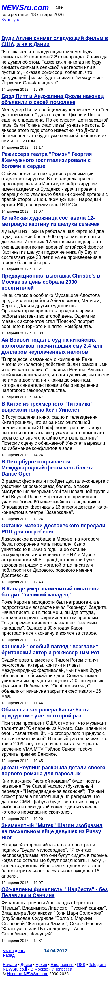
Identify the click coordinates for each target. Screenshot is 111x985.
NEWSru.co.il (15, 969)
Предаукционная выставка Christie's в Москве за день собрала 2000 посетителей (50, 282)
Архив (41, 964)
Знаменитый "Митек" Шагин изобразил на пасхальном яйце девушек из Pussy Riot (52, 831)
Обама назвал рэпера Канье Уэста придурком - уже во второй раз (45, 713)
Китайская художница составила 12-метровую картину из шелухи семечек (50, 221)
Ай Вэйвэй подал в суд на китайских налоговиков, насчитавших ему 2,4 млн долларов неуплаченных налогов (52, 346)
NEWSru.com (25, 7)
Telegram (97, 964)
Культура (11, 19)
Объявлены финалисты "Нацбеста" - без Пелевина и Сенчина (54, 892)
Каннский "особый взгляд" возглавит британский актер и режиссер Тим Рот (50, 650)
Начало (10, 964)
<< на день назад (14, 953)
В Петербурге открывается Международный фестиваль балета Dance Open (47, 468)
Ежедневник (62, 964)
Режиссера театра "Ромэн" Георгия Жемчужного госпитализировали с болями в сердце (46, 160)
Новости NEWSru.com (27, 973)
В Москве (39, 969)
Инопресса (62, 969)
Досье (26, 964)
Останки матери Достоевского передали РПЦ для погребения (53, 529)
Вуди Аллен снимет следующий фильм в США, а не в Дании (54, 41)
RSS (81, 964)
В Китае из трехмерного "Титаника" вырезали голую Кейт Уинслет (47, 407)
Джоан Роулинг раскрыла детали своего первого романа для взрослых (53, 770)
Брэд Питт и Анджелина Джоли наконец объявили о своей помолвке (52, 99)
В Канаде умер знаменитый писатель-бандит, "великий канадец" (50, 592)
